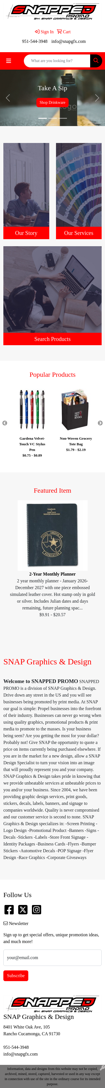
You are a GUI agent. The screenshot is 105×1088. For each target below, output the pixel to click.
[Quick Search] (57, 60)
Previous (5, 423)
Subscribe (16, 975)
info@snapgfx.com (68, 41)
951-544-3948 (35, 41)
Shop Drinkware (52, 102)
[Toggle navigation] (9, 61)
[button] (8, 98)
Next (100, 423)
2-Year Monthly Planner (52, 574)
